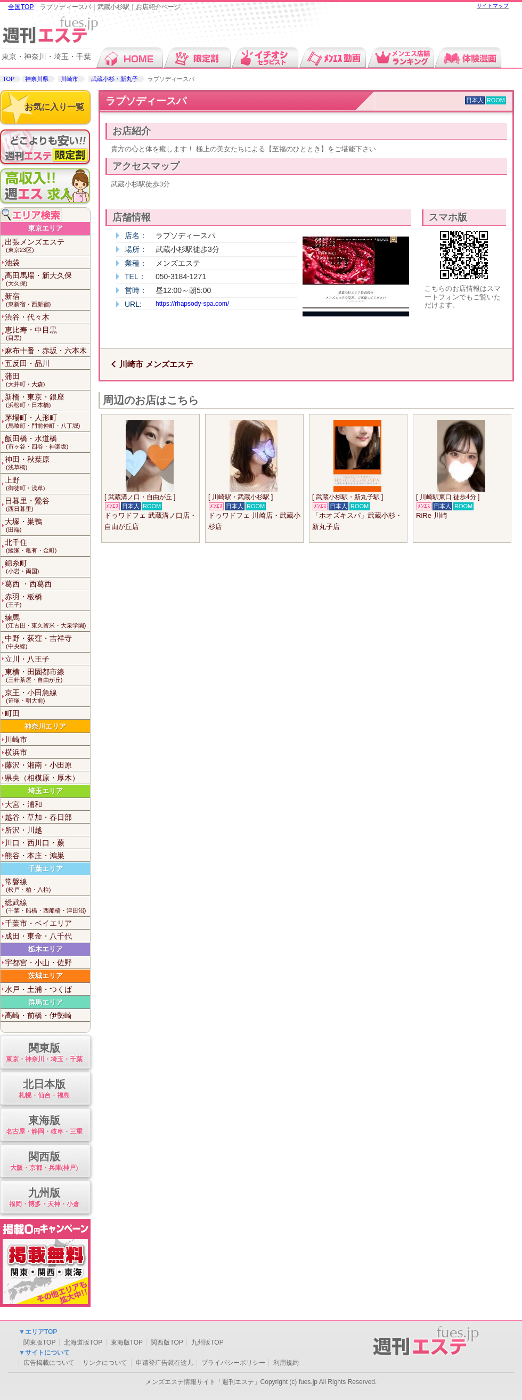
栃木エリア (45, 949)
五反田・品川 (27, 363)
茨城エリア (45, 976)
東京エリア (45, 228)
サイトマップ (493, 6)
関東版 (44, 1053)
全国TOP (21, 7)
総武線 (47, 906)
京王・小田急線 (47, 696)
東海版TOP (127, 1342)
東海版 (44, 1125)
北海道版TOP (83, 1342)
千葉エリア (45, 869)
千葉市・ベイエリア (38, 923)
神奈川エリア (45, 726)
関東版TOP (39, 1342)
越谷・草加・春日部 (38, 817)
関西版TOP (167, 1342)
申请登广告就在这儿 (164, 1362)
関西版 (44, 1162)
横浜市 (16, 752)
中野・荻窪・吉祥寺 (47, 642)
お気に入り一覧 (54, 106)
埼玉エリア (45, 791)
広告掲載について (49, 1362)
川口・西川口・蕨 (34, 843)
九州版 (44, 1198)
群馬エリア (45, 1002)
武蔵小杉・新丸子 (114, 79)
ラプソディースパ (145, 101)
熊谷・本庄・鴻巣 (34, 855)
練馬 (47, 621)
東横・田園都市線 (47, 676)
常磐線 (47, 885)
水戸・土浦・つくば (38, 989)
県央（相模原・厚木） (42, 778)
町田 (12, 713)
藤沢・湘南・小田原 (38, 765)
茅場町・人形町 (47, 421)
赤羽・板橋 (47, 600)
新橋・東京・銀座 (47, 401)
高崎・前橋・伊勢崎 (38, 1015)
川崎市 (69, 79)
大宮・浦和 (23, 804)
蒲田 (47, 380)
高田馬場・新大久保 (47, 279)
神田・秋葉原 (47, 463)
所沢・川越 (23, 830)
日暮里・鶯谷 (47, 504)
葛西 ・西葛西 (28, 584)
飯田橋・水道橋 (47, 442)
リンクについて (105, 1362)
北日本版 (44, 1089)
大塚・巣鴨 (47, 525)
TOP (8, 79)
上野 (47, 484)
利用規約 (286, 1362)
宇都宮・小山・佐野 (38, 962)
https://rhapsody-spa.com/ (192, 303)
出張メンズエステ (47, 246)
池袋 (12, 262)
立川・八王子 (27, 659)
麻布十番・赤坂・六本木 (46, 350)
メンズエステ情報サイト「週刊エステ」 (202, 1382)
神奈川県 (36, 79)
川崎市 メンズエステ (156, 364)
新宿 (47, 300)
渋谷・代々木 (27, 317)
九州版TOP (207, 1342)
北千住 (47, 546)
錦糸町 (47, 567)
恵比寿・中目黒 (47, 333)
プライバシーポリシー (233, 1362)
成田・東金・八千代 (38, 936)
